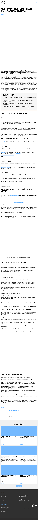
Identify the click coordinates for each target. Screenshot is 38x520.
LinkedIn (22, 416)
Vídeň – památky (3, 495)
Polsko (2, 407)
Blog (10, 418)
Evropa (2, 14)
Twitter (10, 416)
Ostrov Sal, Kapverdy (3, 499)
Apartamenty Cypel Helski (5, 167)
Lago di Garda (2, 500)
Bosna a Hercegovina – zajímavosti (23, 495)
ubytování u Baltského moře (5, 144)
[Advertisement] (19, 23)
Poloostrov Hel (3, 141)
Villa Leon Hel (3, 170)
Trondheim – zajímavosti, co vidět (5, 507)
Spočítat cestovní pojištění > (19, 202)
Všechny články (19, 486)
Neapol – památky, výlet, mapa (23, 499)
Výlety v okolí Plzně (3, 510)
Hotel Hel (3, 152)
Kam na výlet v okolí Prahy (4, 511)
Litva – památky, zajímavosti (22, 496)
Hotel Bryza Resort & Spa (5, 157)
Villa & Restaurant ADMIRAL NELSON (7, 155)
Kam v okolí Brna (3, 506)
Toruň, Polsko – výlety (3, 496)
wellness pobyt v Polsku (17, 153)
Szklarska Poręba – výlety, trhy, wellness (24, 500)
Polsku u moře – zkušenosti (17, 397)
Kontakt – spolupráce (3, 514)
